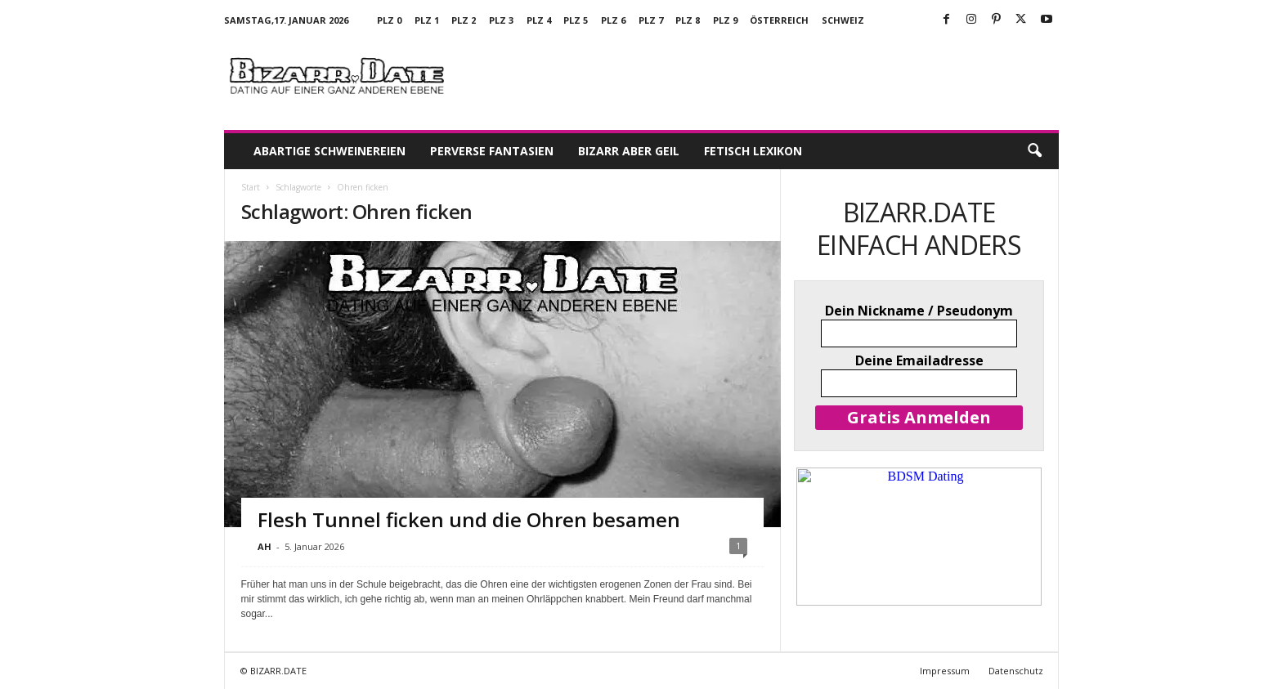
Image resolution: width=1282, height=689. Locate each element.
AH (264, 546)
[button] (1034, 151)
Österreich (779, 20)
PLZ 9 (725, 20)
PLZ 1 (427, 20)
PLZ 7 (651, 20)
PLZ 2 (463, 20)
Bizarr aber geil (628, 151)
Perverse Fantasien (492, 151)
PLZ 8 (687, 20)
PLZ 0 (389, 20)
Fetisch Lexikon (753, 151)
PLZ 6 (613, 20)
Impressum (945, 670)
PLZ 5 (575, 20)
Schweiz (843, 20)
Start (250, 187)
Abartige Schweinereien (329, 151)
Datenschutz (1015, 670)
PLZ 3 (501, 20)
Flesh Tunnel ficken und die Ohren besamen (469, 519)
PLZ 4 (539, 20)
